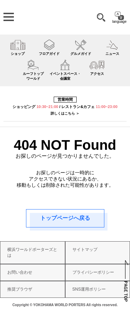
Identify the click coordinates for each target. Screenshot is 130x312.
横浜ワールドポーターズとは (32, 252)
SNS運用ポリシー (89, 289)
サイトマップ (84, 249)
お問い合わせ (19, 272)
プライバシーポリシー (93, 272)
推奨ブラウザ (19, 289)
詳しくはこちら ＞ (65, 113)
